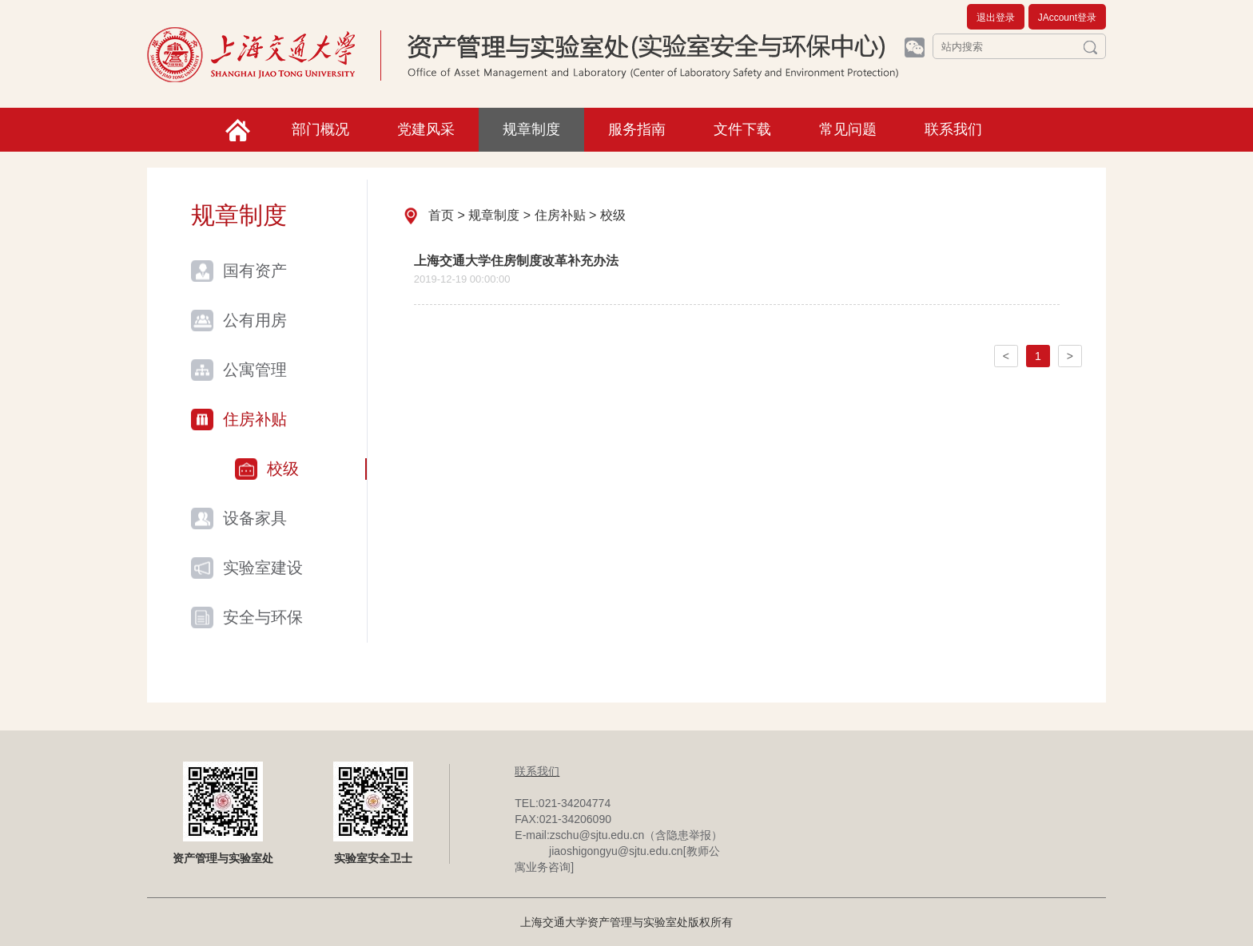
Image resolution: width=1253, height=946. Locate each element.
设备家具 (255, 518)
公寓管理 (255, 369)
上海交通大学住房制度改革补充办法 (516, 260)
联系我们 (953, 129)
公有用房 (255, 320)
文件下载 (742, 129)
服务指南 (637, 129)
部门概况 (320, 129)
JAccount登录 (1067, 17)
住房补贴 (255, 419)
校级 (283, 468)
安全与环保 (263, 617)
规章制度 (531, 129)
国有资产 (255, 270)
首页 (441, 215)
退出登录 (996, 17)
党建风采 (426, 129)
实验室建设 (263, 567)
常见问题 (848, 129)
